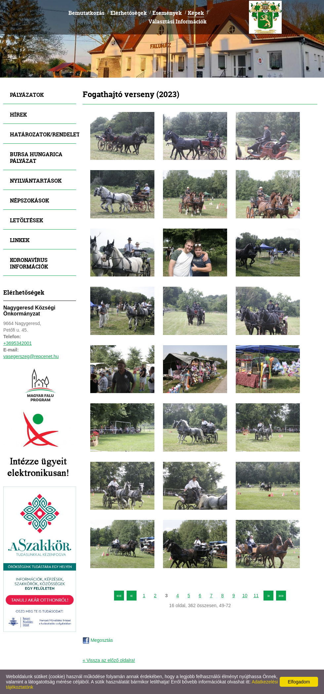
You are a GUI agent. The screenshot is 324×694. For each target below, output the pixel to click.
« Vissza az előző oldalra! (109, 660)
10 (245, 595)
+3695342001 (17, 343)
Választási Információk (177, 21)
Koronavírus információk (29, 263)
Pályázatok (27, 94)
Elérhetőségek (128, 12)
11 (256, 595)
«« (119, 595)
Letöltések (26, 220)
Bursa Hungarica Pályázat (36, 157)
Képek (196, 12)
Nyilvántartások (35, 180)
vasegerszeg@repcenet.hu (31, 356)
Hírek (18, 114)
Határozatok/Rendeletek (43, 134)
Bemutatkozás (86, 12)
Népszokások (29, 200)
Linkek (19, 240)
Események (167, 12)
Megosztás (98, 640)
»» (281, 595)
